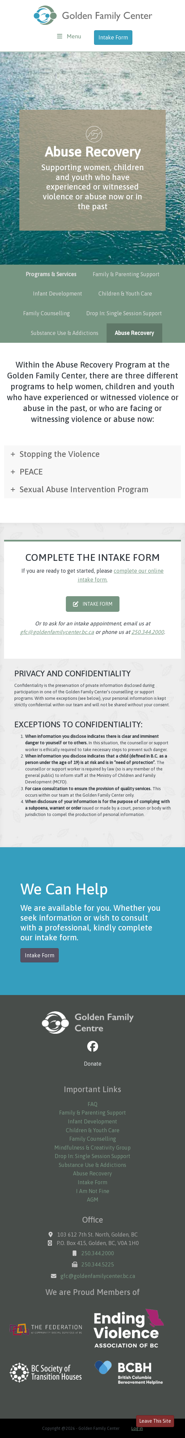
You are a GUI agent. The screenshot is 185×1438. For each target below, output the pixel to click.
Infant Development (57, 293)
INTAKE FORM (92, 604)
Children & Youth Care (125, 293)
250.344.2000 (147, 632)
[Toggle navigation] (69, 36)
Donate (92, 1064)
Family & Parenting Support (126, 274)
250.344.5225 (97, 1264)
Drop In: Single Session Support (124, 313)
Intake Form (113, 37)
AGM (92, 1199)
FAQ (92, 1104)
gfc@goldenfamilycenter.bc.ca (57, 632)
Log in (137, 1428)
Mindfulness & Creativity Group (92, 1147)
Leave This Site (155, 1421)
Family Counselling (46, 313)
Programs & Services (51, 274)
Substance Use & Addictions (64, 333)
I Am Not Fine (92, 1191)
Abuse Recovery (134, 333)
